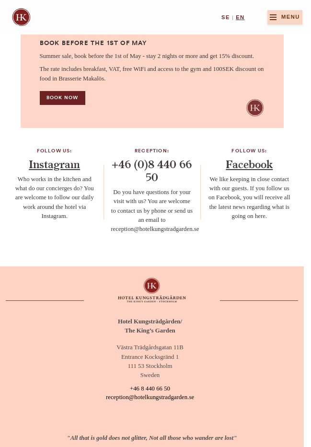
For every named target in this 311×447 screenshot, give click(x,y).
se (225, 17)
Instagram (54, 164)
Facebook (249, 164)
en (240, 17)
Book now (62, 98)
